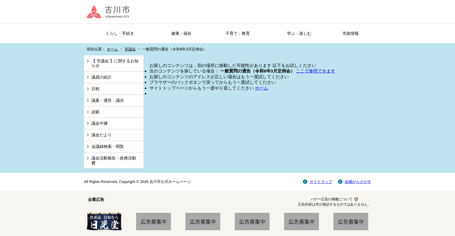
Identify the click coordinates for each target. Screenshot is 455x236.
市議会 (130, 49)
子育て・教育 (237, 33)
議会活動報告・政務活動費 (113, 160)
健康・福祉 (181, 33)
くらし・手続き (120, 33)
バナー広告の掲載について (332, 199)
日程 (95, 88)
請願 (95, 112)
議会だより (101, 134)
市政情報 (350, 33)
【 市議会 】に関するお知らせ (114, 63)
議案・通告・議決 (107, 100)
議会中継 (99, 123)
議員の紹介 (101, 77)
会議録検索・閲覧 (107, 146)
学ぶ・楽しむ (299, 33)
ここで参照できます (315, 70)
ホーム (112, 49)
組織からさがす (358, 181)
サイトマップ (321, 181)
